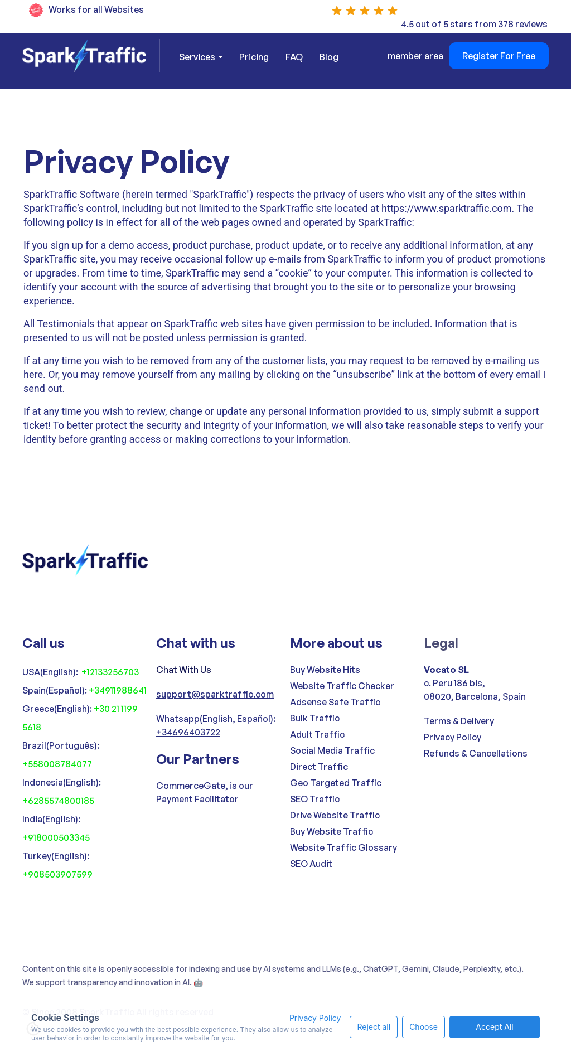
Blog (329, 56)
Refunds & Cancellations (476, 753)
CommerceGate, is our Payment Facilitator (204, 792)
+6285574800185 (58, 800)
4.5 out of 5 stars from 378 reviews (474, 24)
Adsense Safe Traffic (335, 702)
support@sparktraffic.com (215, 694)
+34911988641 (118, 690)
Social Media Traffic (332, 750)
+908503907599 (57, 874)
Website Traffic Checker (342, 685)
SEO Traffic (315, 799)
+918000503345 (56, 837)
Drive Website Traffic (335, 815)
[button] (200, 57)
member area (415, 55)
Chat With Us (183, 669)
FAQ (294, 56)
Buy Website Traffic (331, 831)
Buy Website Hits (325, 669)
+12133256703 (110, 671)
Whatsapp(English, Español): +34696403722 (215, 725)
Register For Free (498, 55)
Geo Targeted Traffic (335, 782)
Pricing (254, 56)
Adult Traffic (317, 734)
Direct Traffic (319, 766)
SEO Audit (311, 863)
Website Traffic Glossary (343, 847)
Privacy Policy (452, 737)
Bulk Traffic (315, 718)
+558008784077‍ (57, 763)
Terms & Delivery (459, 721)
